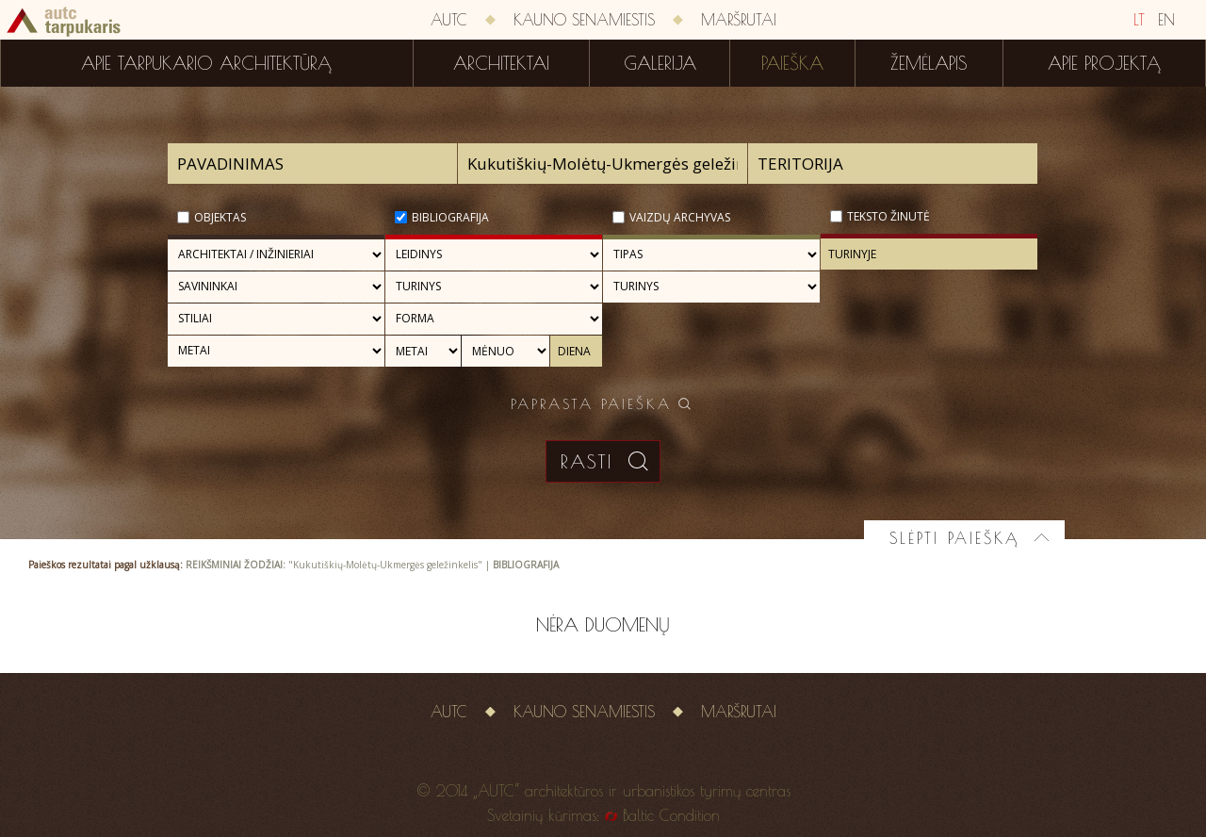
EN (1166, 19)
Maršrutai (738, 19)
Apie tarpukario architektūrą (206, 63)
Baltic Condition (671, 815)
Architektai (501, 63)
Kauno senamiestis (584, 19)
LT (1139, 19)
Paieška (792, 63)
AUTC (449, 19)
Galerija (660, 63)
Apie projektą (1104, 63)
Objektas (220, 217)
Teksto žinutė (888, 216)
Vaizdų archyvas (679, 217)
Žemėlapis (929, 63)
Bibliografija (450, 217)
